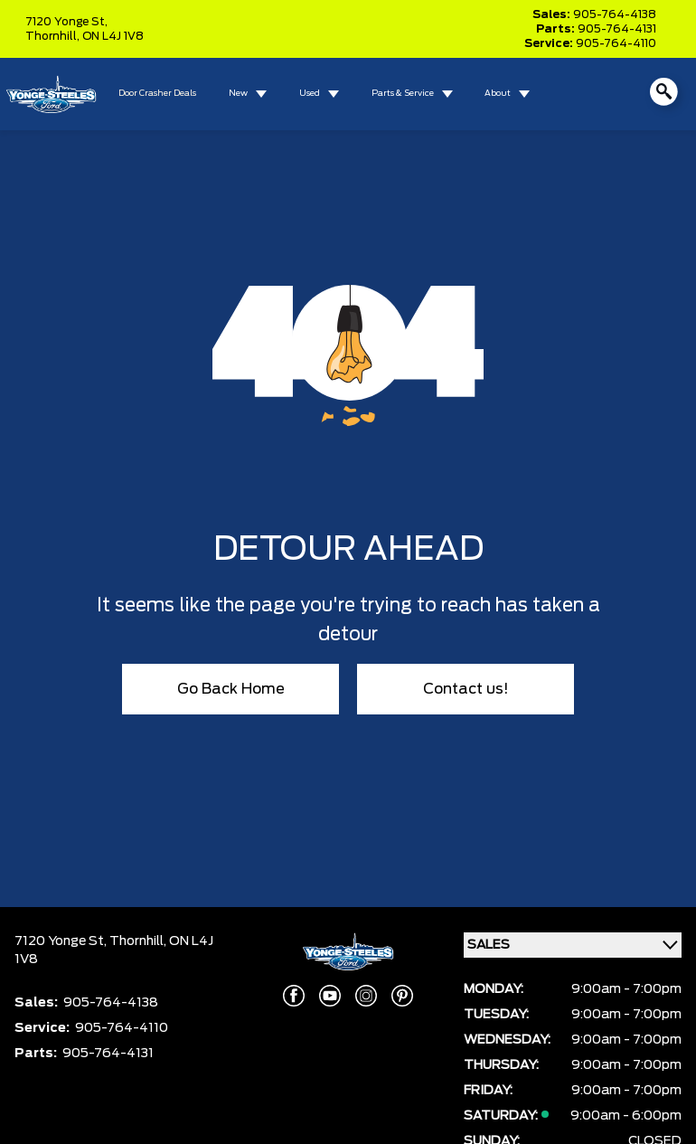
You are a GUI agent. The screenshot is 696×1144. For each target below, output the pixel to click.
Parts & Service (403, 94)
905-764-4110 (616, 43)
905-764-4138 (614, 14)
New (238, 94)
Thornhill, (53, 36)
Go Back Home (231, 689)
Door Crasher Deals (157, 94)
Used (309, 94)
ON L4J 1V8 (113, 36)
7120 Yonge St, (66, 21)
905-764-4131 (617, 29)
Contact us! (466, 689)
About (497, 94)
